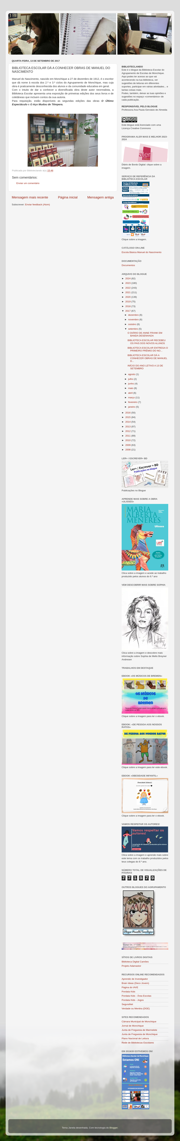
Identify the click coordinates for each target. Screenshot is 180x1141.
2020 (128, 297)
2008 (128, 449)
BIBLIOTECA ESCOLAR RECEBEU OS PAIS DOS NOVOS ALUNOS (147, 341)
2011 (128, 435)
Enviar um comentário (27, 183)
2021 (128, 292)
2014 (128, 421)
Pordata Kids (128, 991)
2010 (128, 440)
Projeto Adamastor (131, 966)
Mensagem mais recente (30, 197)
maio (131, 388)
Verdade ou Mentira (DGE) (136, 1008)
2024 (128, 278)
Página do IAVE (130, 987)
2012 (128, 431)
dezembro (133, 315)
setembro (133, 329)
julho (131, 379)
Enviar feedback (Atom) (37, 204)
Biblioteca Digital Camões (135, 961)
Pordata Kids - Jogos (133, 1000)
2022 (128, 287)
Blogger (114, 1127)
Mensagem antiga (100, 197)
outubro (132, 324)
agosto (132, 374)
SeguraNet (127, 1004)
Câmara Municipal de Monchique (139, 1021)
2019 (128, 301)
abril (130, 393)
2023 (128, 283)
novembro (133, 319)
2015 (128, 417)
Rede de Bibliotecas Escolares (138, 1042)
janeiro (132, 407)
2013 (128, 426)
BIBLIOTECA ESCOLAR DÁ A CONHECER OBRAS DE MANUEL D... (147, 358)
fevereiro (133, 402)
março (131, 397)
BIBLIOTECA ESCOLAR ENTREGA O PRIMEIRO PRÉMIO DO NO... (148, 349)
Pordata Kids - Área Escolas (136, 996)
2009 (128, 445)
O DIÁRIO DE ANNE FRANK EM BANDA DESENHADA (145, 334)
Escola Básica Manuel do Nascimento (142, 252)
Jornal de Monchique (133, 1025)
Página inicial (68, 197)
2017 (128, 311)
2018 (128, 306)
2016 (128, 412)
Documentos (128, 265)
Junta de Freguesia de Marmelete (139, 1030)
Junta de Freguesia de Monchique (140, 1034)
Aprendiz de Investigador (135, 979)
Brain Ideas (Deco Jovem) (135, 983)
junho (131, 383)
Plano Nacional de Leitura (135, 1038)
